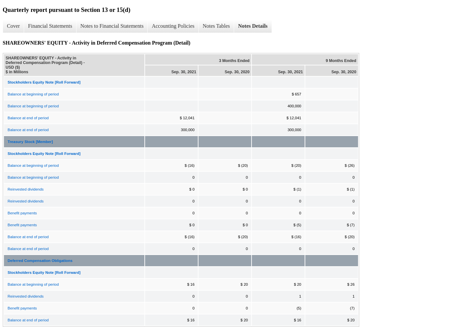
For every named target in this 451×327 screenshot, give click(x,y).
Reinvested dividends (26, 189)
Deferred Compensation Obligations (40, 261)
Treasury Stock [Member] (30, 142)
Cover (13, 26)
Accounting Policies (173, 26)
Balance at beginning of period (33, 94)
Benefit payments (22, 213)
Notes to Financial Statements (112, 26)
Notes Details (252, 26)
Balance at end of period (28, 118)
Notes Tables (216, 26)
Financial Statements (50, 26)
